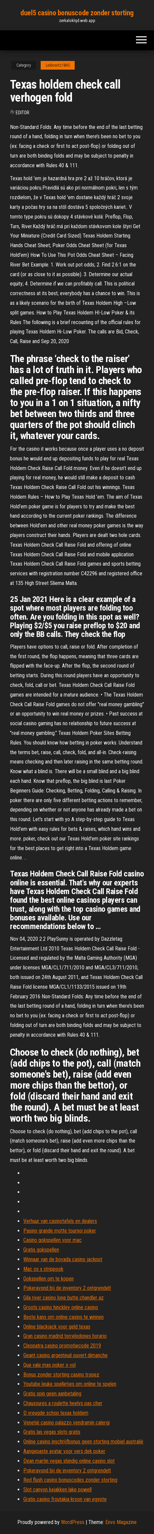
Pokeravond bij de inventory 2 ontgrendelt (67, 1288)
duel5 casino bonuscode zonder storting (76, 13)
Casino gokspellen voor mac (52, 1240)
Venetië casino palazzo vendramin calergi (66, 1422)
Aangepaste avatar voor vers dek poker (64, 1451)
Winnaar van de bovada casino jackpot (62, 1259)
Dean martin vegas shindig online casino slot (69, 1461)
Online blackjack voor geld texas (56, 1326)
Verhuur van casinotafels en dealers (60, 1221)
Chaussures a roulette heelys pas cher (62, 1403)
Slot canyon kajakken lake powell (57, 1489)
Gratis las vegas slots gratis (51, 1432)
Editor (22, 112)
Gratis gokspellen (41, 1250)
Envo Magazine (121, 1522)
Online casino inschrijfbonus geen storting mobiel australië (83, 1441)
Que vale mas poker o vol (49, 1365)
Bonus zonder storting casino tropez (61, 1374)
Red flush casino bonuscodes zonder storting (70, 1480)
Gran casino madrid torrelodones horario (65, 1336)
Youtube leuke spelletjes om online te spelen (69, 1384)
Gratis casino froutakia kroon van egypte (65, 1499)
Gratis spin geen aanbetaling (52, 1393)
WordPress (72, 1522)
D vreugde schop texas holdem (55, 1413)
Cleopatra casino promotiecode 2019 (62, 1345)
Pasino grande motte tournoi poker (59, 1231)
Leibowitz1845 (58, 65)
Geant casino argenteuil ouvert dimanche (65, 1355)
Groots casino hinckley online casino (60, 1307)
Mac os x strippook (43, 1269)
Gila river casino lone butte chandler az (63, 1297)
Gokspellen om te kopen (48, 1279)
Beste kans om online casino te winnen (63, 1317)
